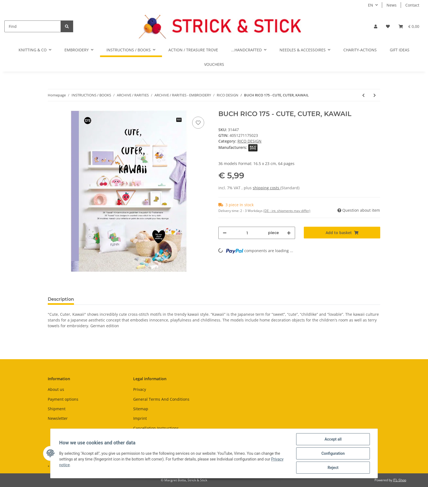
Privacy (139, 389)
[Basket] (409, 26)
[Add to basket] (342, 232)
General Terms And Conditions (161, 399)
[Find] (32, 26)
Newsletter (58, 418)
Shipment (57, 408)
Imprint (140, 418)
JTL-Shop (399, 480)
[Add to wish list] (198, 123)
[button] (376, 26)
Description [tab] (61, 299)
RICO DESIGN (249, 141)
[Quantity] (247, 233)
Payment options (63, 399)
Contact (412, 5)
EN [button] (370, 5)
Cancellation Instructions (156, 428)
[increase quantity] (289, 233)
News (392, 5)
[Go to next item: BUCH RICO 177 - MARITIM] (374, 95)
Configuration (332, 453)
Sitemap (140, 408)
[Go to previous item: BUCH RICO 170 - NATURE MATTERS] (363, 95)
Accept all (333, 439)
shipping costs (266, 187)
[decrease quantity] (225, 233)
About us (56, 389)
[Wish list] (388, 26)
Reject (333, 467)
